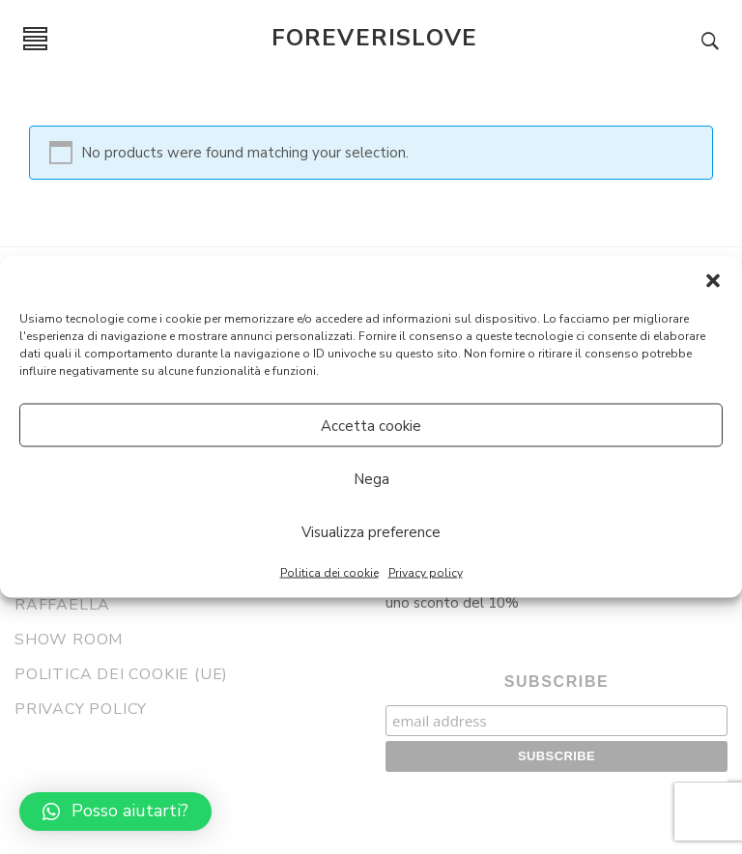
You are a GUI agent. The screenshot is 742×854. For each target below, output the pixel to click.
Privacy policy (425, 573)
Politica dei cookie (329, 573)
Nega (371, 478)
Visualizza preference (371, 531)
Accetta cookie (371, 425)
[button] (713, 281)
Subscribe (557, 681)
